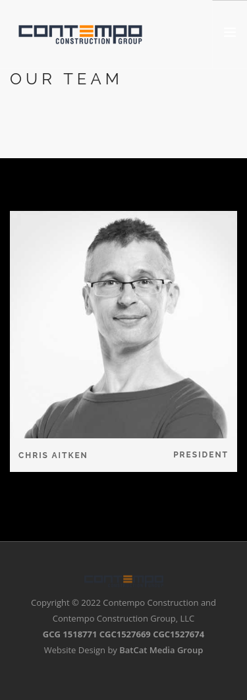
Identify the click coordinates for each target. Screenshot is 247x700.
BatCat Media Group (161, 650)
